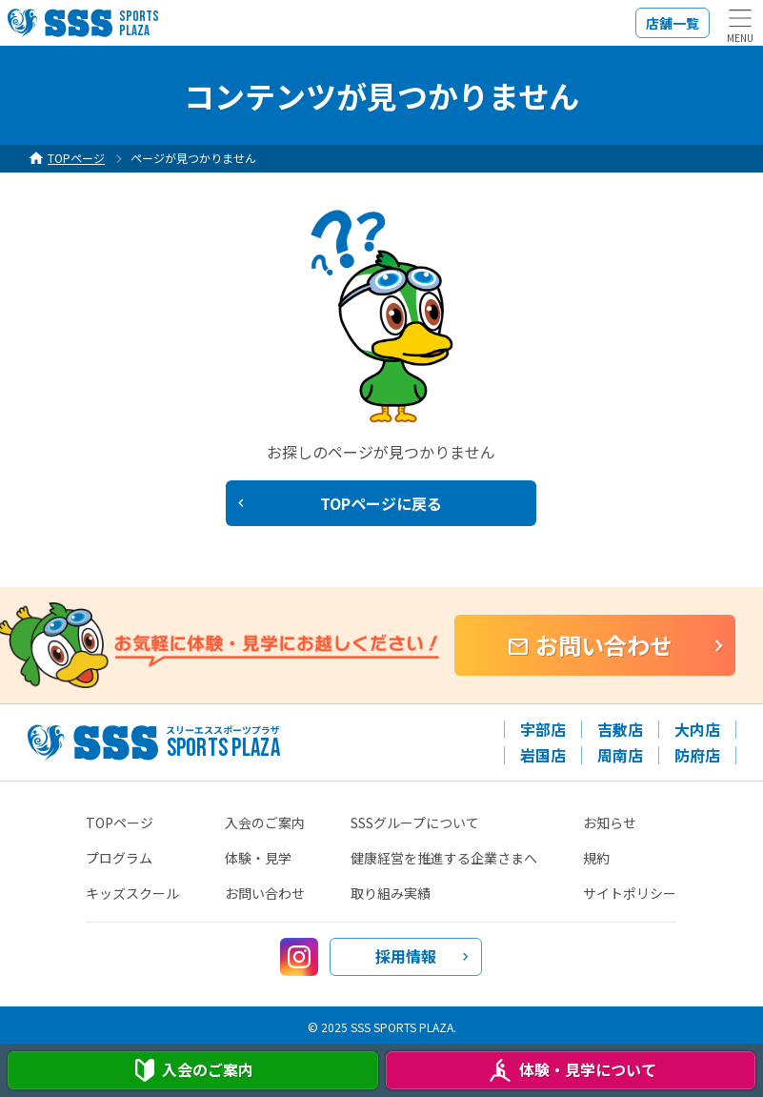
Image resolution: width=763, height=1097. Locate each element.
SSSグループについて (415, 822)
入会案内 (192, 1070)
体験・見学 (258, 857)
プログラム (119, 857)
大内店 (697, 730)
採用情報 (405, 956)
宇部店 (543, 730)
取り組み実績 (391, 893)
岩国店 (543, 755)
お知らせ (609, 822)
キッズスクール (132, 893)
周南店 (620, 755)
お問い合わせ (604, 644)
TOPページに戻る (381, 503)
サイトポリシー (629, 893)
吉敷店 (620, 730)
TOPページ (119, 822)
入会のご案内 (265, 822)
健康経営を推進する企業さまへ (444, 857)
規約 (596, 857)
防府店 (697, 755)
